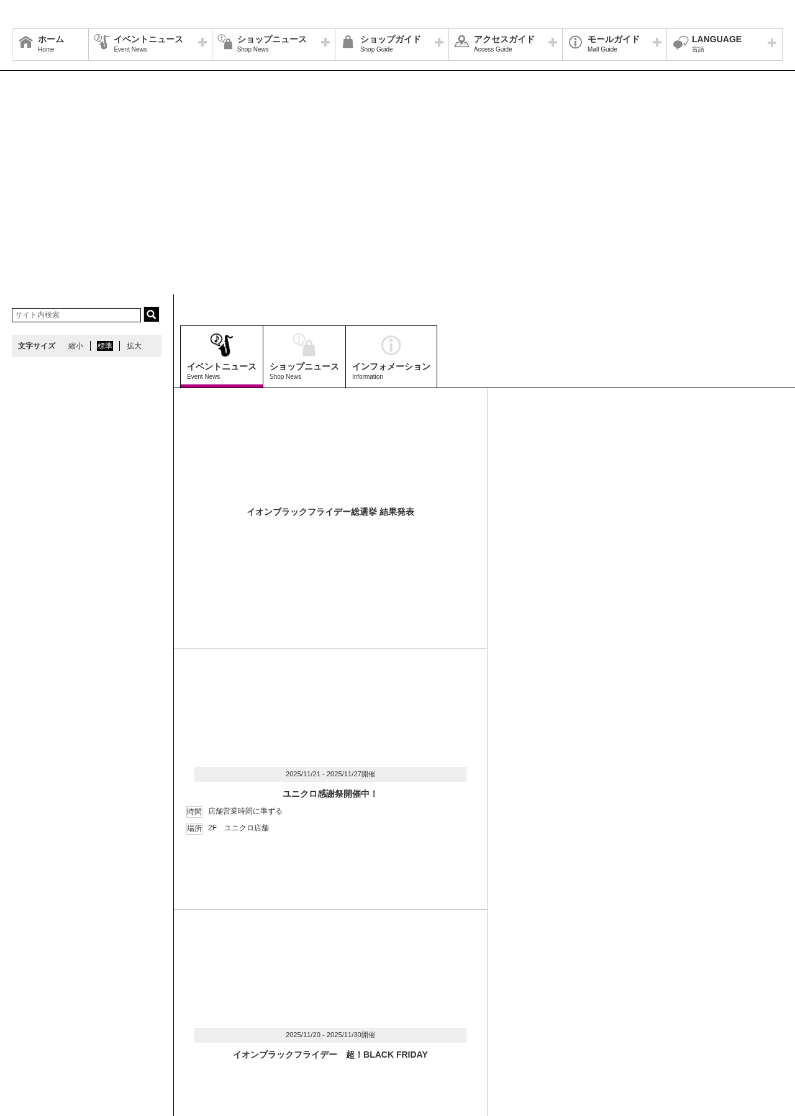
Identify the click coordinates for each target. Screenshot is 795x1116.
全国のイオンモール (52, 1029)
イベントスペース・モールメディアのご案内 (516, 1014)
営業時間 (92, 1014)
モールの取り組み (209, 1029)
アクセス (135, 1014)
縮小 (75, 346)
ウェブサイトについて (200, 1014)
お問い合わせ (626, 1014)
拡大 (134, 346)
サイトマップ (41, 1014)
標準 (105, 346)
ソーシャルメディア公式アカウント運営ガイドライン (339, 1014)
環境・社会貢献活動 (132, 1029)
